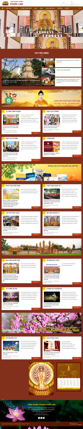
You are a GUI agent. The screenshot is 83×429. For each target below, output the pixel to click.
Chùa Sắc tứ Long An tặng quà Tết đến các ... (29, 279)
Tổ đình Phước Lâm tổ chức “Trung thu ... (69, 100)
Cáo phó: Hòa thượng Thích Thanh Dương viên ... (71, 124)
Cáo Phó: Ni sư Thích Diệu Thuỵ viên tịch (69, 128)
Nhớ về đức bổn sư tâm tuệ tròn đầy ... (69, 201)
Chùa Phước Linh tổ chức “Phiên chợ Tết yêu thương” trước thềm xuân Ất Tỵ (11, 138)
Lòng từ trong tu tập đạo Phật (63, 53)
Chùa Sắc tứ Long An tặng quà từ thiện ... (29, 281)
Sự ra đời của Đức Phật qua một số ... (28, 330)
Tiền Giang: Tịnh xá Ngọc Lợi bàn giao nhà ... (70, 204)
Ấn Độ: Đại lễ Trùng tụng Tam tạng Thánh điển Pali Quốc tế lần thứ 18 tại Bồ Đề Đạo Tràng (51, 185)
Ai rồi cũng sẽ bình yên (66, 325)
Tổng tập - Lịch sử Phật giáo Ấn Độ (68, 328)
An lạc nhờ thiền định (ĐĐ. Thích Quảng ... (29, 325)
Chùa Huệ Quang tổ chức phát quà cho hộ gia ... (30, 104)
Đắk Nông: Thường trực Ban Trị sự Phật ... (70, 206)
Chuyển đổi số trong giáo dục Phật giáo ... (29, 328)
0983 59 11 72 (44, 397)
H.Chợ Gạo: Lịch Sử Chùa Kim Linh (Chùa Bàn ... (30, 129)
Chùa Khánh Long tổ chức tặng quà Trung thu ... (30, 100)
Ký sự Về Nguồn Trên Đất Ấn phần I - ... (69, 247)
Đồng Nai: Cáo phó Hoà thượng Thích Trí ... (70, 131)
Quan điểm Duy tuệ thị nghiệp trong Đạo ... (70, 203)
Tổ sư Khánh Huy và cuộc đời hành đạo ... (70, 97)
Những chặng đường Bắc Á (67, 248)
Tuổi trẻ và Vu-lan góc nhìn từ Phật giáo (28, 248)
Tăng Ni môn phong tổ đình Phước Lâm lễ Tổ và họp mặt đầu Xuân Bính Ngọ (52, 212)
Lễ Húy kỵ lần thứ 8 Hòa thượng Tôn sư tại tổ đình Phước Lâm (67, 45)
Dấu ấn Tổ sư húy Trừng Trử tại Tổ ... (69, 99)
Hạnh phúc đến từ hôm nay (67, 327)
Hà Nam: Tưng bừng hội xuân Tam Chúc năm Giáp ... (30, 204)
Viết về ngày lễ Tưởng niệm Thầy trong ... (28, 247)
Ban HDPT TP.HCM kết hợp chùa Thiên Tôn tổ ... (30, 206)
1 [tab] (40, 31)
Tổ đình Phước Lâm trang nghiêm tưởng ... (70, 102)
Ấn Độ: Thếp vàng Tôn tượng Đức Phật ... (69, 177)
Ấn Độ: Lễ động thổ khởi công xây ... (68, 173)
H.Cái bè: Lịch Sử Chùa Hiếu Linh (27, 126)
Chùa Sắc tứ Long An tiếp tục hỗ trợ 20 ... (29, 282)
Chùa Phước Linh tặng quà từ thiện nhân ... (29, 124)
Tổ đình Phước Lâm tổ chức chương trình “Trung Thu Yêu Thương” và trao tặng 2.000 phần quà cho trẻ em (68, 64)
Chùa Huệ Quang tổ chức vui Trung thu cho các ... (30, 275)
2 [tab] (42, 31)
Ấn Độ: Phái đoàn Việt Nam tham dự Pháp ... (70, 172)
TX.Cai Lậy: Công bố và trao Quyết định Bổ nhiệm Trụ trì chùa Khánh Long (10, 110)
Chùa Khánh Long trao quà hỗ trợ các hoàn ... (29, 131)
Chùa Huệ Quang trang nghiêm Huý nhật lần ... (29, 199)
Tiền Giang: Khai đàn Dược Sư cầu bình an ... (29, 203)
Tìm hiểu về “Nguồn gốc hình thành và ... (69, 332)
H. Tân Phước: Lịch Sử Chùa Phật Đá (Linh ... (70, 282)
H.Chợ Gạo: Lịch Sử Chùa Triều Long (69, 275)
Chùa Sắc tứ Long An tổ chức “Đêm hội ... (29, 102)
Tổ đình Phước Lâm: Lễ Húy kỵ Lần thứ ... (28, 250)
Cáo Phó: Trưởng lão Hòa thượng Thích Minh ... (71, 126)
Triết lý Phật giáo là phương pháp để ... (69, 277)
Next (81, 21)
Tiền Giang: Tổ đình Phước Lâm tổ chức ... (70, 104)
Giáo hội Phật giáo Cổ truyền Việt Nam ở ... (29, 172)
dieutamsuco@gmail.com (43, 398)
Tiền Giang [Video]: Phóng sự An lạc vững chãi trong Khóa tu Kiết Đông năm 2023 (52, 289)
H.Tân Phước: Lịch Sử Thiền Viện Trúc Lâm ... (70, 279)
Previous (2, 21)
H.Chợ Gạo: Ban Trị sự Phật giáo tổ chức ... (29, 201)
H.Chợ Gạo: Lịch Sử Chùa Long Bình (69, 281)
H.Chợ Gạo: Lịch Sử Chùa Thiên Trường (28, 128)
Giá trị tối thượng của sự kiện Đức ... (28, 332)
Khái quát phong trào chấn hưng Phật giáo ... (29, 175)
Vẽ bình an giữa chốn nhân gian (68, 330)
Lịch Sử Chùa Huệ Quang (26, 99)
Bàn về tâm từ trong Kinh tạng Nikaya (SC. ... (29, 327)
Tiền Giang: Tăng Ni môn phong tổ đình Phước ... (71, 199)
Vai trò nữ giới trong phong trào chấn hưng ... (29, 173)
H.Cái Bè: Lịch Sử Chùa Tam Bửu (27, 97)
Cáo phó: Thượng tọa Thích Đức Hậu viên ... (70, 129)
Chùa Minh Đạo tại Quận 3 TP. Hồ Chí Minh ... (29, 277)
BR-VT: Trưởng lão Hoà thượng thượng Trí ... (70, 179)
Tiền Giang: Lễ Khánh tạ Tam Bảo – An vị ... (70, 175)
